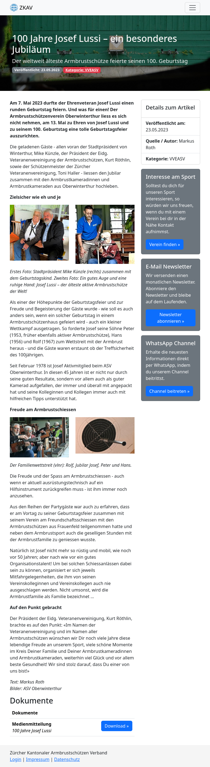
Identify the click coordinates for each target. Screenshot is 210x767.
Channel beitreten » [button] (169, 391)
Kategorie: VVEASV (81, 69)
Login (15, 759)
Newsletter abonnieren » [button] (170, 318)
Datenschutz (67, 759)
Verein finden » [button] (164, 244)
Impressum (37, 759)
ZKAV (21, 8)
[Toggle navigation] (192, 7)
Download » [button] (117, 726)
